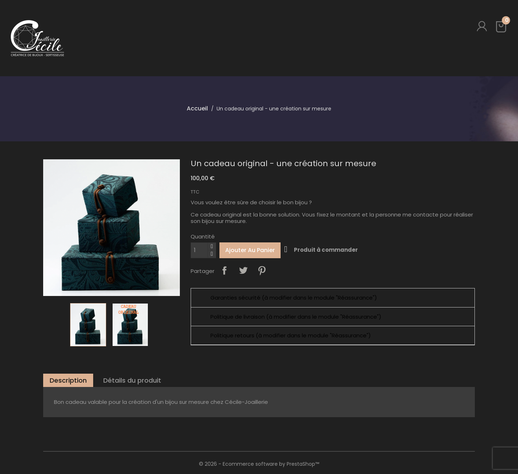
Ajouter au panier (250, 250)
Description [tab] (68, 380)
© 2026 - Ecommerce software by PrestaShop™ (259, 464)
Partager (224, 270)
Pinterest (262, 270)
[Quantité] (199, 250)
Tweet (243, 270)
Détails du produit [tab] (132, 380)
